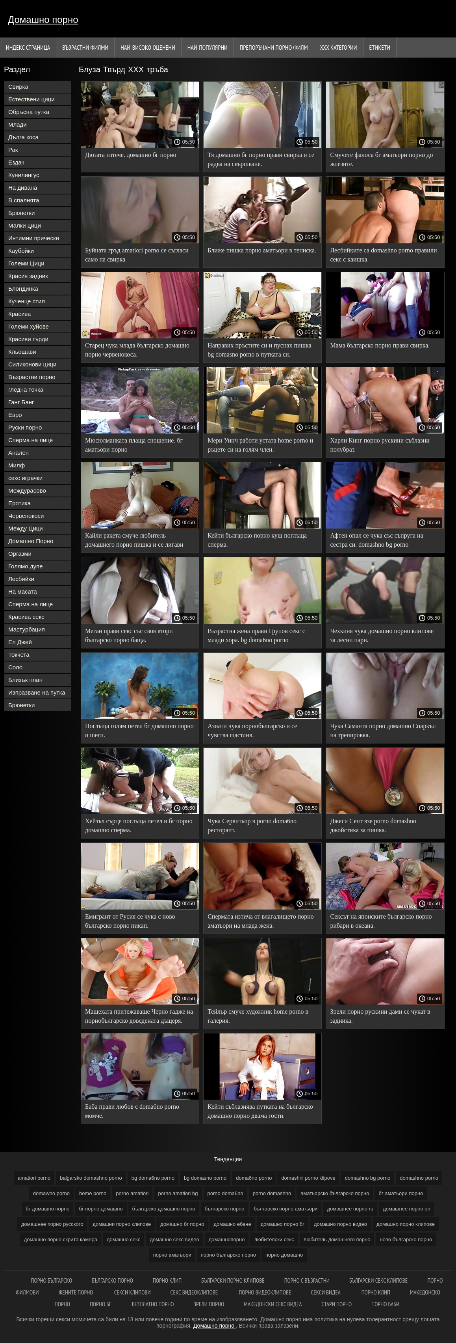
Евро (15, 414)
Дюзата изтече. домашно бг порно (130, 154)
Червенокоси (26, 515)
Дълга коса (23, 137)
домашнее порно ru (350, 1209)
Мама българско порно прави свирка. (380, 345)
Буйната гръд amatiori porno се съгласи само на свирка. (137, 255)
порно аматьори (172, 1255)
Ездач (16, 162)
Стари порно (337, 1304)
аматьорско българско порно (334, 1193)
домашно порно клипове (405, 1224)
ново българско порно (406, 1239)
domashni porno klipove (308, 1178)
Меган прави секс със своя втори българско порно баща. (129, 635)
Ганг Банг (21, 402)
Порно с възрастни (307, 1280)
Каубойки (21, 250)
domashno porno (419, 1178)
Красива (19, 313)
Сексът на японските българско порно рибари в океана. (381, 921)
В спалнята (23, 200)
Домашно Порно (30, 541)
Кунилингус (23, 175)
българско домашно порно (163, 1209)
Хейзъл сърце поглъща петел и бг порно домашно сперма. (139, 825)
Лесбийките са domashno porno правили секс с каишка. (383, 255)
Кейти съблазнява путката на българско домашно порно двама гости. (260, 1111)
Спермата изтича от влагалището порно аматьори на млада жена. (261, 921)
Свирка (18, 86)
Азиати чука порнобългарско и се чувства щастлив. (252, 730)
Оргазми (20, 553)
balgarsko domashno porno (91, 1178)
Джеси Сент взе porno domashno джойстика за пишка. (373, 825)
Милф (16, 465)
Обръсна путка (28, 111)
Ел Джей (20, 642)
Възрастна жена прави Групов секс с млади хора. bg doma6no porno (256, 635)
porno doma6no (225, 1193)
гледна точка (25, 389)
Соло (15, 667)
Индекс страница (28, 47)
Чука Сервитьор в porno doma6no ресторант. (252, 825)
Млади (17, 124)
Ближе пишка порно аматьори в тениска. (262, 250)
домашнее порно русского (52, 1224)
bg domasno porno (205, 1178)
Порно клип (167, 1280)
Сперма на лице (30, 440)
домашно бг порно (182, 1224)
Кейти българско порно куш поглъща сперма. (257, 540)
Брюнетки (21, 212)
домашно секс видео (174, 1239)
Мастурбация (26, 629)
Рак (13, 149)
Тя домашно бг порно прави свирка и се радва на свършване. (261, 159)
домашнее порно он (406, 1209)
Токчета (19, 654)
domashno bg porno (368, 1178)
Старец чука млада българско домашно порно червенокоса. (137, 350)
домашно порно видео (340, 1224)
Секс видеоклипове (195, 1292)
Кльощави (22, 351)
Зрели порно (209, 1304)
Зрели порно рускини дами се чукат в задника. (380, 1016)
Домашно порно (43, 19)
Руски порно (25, 427)
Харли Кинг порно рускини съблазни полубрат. (379, 445)
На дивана (22, 187)
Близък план (25, 679)
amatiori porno (34, 1178)
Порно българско (51, 1280)
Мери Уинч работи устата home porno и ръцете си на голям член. (260, 445)
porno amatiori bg (178, 1193)
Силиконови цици (32, 364)
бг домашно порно (47, 1209)
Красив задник (28, 276)
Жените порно (77, 1292)
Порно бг (101, 1304)
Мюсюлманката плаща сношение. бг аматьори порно (134, 445)
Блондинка (23, 288)
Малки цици (24, 225)
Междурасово (27, 490)
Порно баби (385, 1304)
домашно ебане (232, 1224)
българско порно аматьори (285, 1209)
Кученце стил (26, 301)
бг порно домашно (100, 1209)
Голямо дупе (25, 566)
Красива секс (26, 616)
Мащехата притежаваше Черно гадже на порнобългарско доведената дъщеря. (139, 1016)
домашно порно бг (282, 1224)
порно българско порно (228, 1255)
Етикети (379, 47)
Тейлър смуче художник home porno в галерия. (258, 1016)
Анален (18, 452)
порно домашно (284, 1255)
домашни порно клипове (122, 1224)
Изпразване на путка (36, 692)
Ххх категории (338, 47)
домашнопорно (227, 1239)
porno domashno (272, 1193)
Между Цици (25, 528)
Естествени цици (31, 99)
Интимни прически (33, 238)
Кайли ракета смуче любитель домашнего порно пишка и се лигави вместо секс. (134, 541)
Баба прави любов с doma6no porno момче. (132, 1111)
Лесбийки (21, 578)
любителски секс (274, 1239)
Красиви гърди (28, 339)
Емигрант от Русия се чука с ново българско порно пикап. (130, 921)
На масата (22, 591)
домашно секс (124, 1239)
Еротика (19, 503)
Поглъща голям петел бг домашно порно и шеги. (139, 730)
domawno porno (51, 1193)
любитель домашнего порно (337, 1239)
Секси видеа (326, 1292)
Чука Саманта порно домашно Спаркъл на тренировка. (383, 730)
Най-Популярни (207, 47)
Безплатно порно (153, 1304)
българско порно (225, 1209)
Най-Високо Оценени (147, 47)
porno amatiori (132, 1193)
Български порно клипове (233, 1280)
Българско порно (112, 1280)
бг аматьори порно (400, 1193)
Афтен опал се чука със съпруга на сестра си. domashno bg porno (376, 540)
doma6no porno (254, 1178)
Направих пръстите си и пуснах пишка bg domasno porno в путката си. (259, 350)
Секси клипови (132, 1292)
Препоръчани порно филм (274, 47)
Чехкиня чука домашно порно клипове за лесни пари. (382, 635)
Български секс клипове (378, 1280)
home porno (92, 1193)
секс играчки (25, 477)
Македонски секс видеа (273, 1304)
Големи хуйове (28, 326)
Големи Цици (26, 263)
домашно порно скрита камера (60, 1239)
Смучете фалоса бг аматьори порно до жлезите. (381, 159)
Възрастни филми (85, 47)
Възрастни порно (32, 377)
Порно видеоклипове (265, 1292)
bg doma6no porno (153, 1178)
